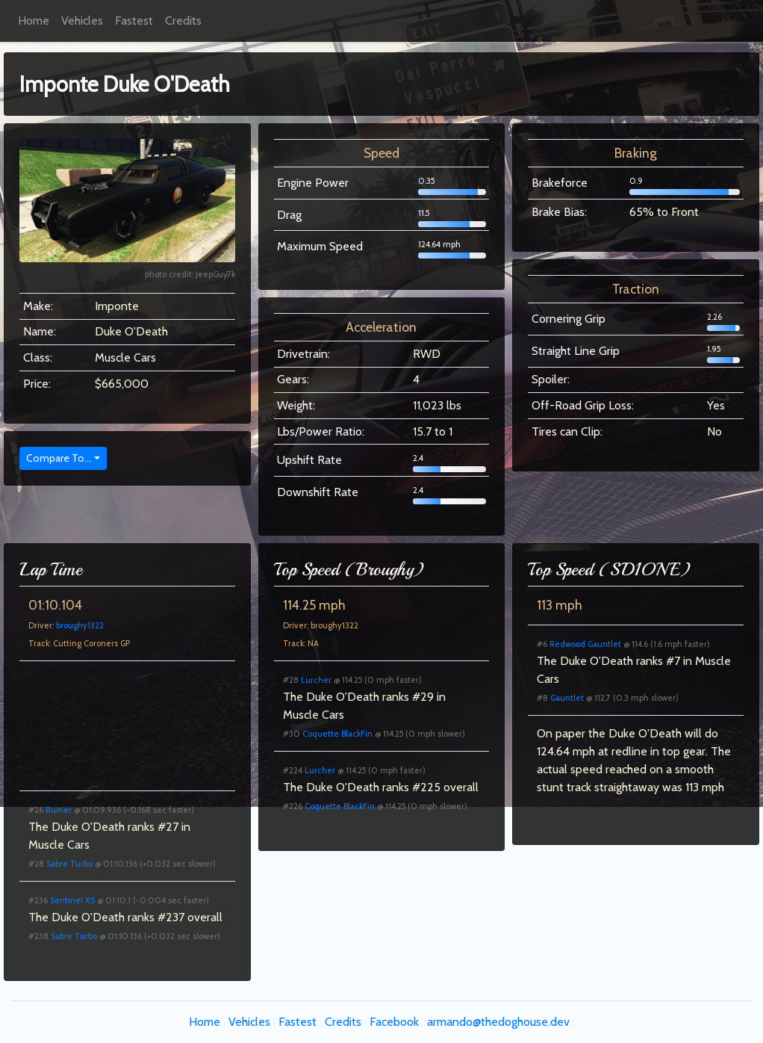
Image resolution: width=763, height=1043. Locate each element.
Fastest (134, 20)
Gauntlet (567, 698)
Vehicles (82, 20)
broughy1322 (80, 625)
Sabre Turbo (69, 863)
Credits (183, 20)
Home (33, 20)
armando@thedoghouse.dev (498, 1022)
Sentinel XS (72, 900)
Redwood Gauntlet (585, 644)
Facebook (394, 1022)
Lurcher (316, 680)
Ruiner (59, 810)
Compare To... (58, 458)
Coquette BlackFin (337, 733)
